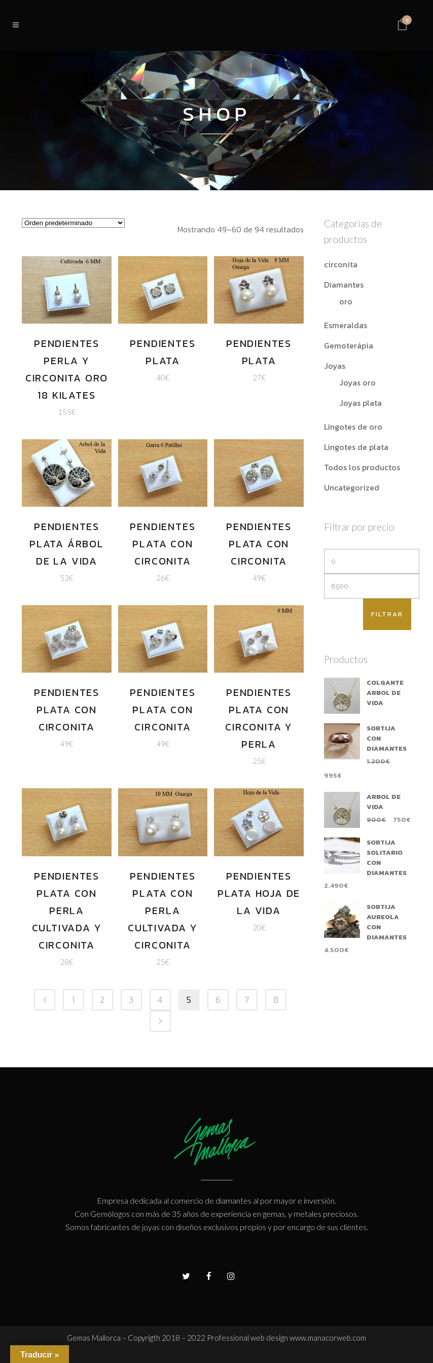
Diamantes (344, 284)
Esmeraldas (345, 325)
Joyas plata (360, 403)
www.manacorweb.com (328, 1337)
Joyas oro (357, 382)
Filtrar (387, 614)
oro (345, 301)
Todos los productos (362, 467)
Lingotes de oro (353, 427)
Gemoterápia (348, 345)
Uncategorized (351, 487)
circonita (340, 264)
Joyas (334, 366)
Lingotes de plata (356, 447)
